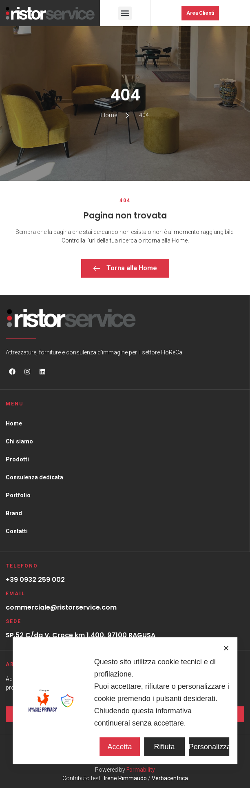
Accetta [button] (120, 747)
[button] (125, 13)
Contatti (17, 531)
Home (14, 423)
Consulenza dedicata (34, 477)
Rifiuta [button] (164, 747)
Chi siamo (19, 441)
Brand (14, 513)
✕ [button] (226, 648)
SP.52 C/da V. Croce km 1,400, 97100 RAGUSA (80, 635)
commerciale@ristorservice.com (61, 607)
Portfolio (18, 495)
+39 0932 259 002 (35, 579)
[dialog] (125, 700)
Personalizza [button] (209, 747)
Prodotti (17, 459)
